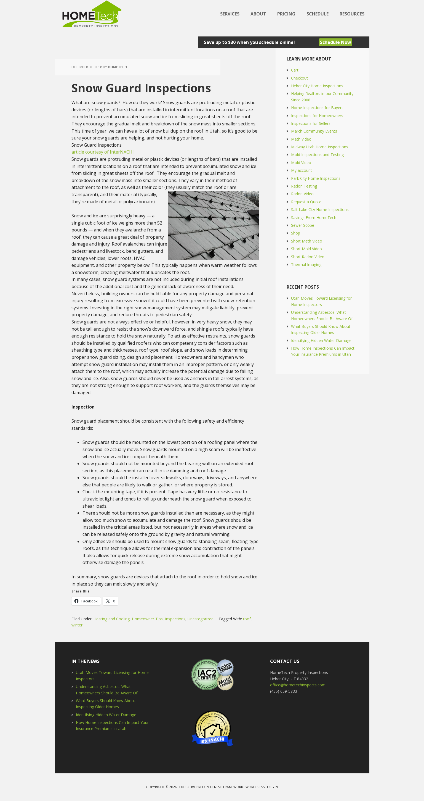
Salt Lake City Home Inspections (320, 209)
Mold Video (301, 162)
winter (76, 625)
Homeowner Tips (147, 618)
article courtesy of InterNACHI (102, 152)
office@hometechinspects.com (298, 684)
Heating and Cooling (112, 618)
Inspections (175, 618)
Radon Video (302, 193)
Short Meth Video (306, 241)
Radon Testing (304, 186)
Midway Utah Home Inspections (319, 146)
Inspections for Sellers (310, 123)
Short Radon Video (307, 256)
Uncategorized (201, 618)
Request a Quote (306, 201)
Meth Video (301, 139)
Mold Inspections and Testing (317, 154)
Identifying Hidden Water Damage (321, 340)
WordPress (255, 787)
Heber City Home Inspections (317, 85)
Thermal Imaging (306, 264)
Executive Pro (191, 787)
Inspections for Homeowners (317, 115)
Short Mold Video (306, 248)
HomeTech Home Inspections (91, 14)
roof (247, 618)
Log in (272, 787)
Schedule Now (335, 42)
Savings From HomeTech (313, 217)
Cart (294, 70)
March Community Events (314, 131)
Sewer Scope (302, 225)
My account (301, 170)
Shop (295, 233)
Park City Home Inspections (315, 178)
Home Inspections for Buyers (317, 107)
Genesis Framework (226, 787)
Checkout (299, 78)
